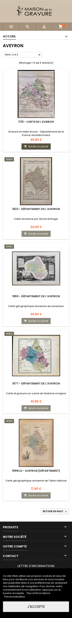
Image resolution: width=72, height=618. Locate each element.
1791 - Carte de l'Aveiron (36, 122)
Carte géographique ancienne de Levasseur (36, 306)
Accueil (9, 36)
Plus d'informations (38, 593)
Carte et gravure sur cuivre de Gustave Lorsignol (36, 393)
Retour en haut (55, 511)
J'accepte (36, 606)
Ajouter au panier (36, 146)
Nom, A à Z (23, 55)
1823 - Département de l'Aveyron (36, 209)
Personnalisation (14, 596)
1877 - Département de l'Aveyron (36, 383)
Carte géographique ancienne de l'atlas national (36, 480)
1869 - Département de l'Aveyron (36, 296)
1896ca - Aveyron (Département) (36, 471)
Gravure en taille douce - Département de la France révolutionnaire (36, 133)
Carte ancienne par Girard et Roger (36, 219)
